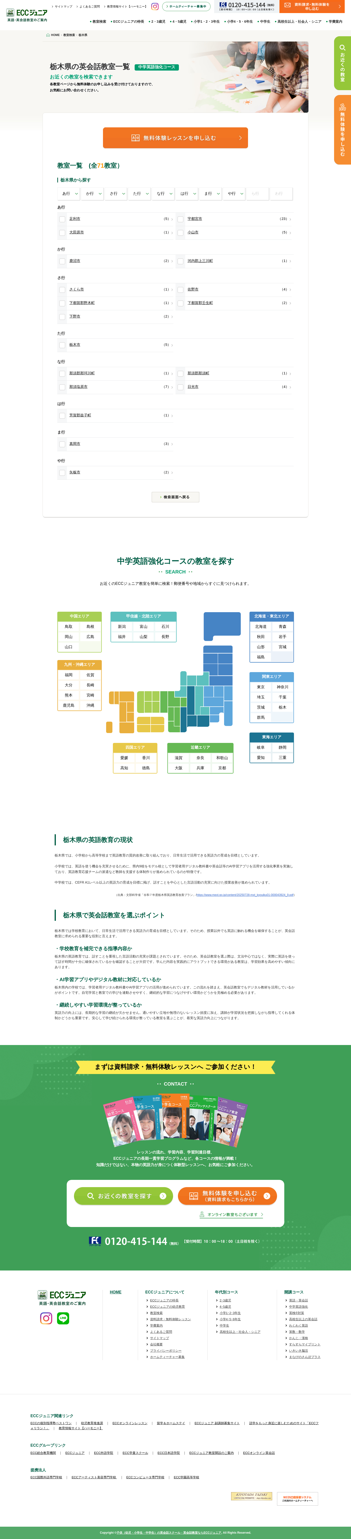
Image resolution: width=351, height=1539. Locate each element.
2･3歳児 (225, 1300)
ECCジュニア (74, 1453)
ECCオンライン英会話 (259, 1453)
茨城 (261, 707)
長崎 (90, 685)
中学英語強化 (298, 1306)
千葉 (282, 697)
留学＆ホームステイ (171, 1423)
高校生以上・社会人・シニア (300, 21)
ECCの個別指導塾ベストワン (51, 1423)
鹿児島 (68, 705)
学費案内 (335, 21)
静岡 (282, 747)
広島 (90, 637)
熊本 (69, 695)
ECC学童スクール (135, 1453)
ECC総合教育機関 (43, 1453)
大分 (69, 685)
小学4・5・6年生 (240, 21)
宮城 (282, 647)
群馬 (261, 717)
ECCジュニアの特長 (128, 21)
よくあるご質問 (90, 6)
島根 (90, 626)
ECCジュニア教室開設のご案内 (211, 1453)
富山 (143, 626)
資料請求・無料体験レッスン (170, 1319)
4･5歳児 (225, 1306)
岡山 (69, 637)
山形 (261, 647)
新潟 (122, 626)
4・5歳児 (180, 21)
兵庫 (200, 768)
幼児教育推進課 (92, 1423)
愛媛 (124, 758)
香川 (146, 758)
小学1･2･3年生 (230, 1313)
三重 (282, 757)
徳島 (146, 768)
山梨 (143, 637)
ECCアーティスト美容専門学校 (94, 1477)
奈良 (200, 758)
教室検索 (99, 21)
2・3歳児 (158, 21)
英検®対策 (296, 1313)
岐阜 (261, 747)
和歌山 (222, 758)
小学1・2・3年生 (206, 21)
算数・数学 (297, 1332)
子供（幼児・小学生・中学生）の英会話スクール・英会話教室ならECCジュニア (169, 1532)
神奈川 (282, 687)
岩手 (282, 637)
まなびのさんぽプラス (305, 1357)
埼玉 (261, 697)
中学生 (265, 21)
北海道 (261, 626)
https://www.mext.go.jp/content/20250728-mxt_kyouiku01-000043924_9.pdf (245, 895)
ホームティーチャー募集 (167, 1357)
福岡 (69, 675)
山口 (69, 647)
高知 (124, 768)
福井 (122, 637)
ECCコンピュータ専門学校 (145, 1477)
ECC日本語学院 (169, 1453)
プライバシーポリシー (166, 1350)
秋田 (261, 637)
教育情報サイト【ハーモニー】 (127, 6)
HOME (116, 1292)
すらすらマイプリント (305, 1344)
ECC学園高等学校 (186, 1477)
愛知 (261, 757)
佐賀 (90, 675)
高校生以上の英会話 (303, 1319)
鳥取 (69, 626)
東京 (261, 687)
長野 (165, 637)
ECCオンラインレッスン (129, 1423)
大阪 (179, 768)
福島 (261, 657)
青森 (282, 626)
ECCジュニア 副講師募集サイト (217, 1423)
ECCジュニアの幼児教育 (167, 1306)
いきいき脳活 (298, 1350)
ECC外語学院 (103, 1453)
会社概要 (156, 1344)
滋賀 (179, 758)
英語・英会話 (298, 1300)
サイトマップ (63, 6)
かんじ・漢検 (298, 1338)
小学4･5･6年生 (230, 1319)
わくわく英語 (298, 1325)
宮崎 (90, 695)
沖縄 (90, 705)
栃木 (282, 707)
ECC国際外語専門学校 (46, 1477)
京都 (222, 768)
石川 (165, 626)
